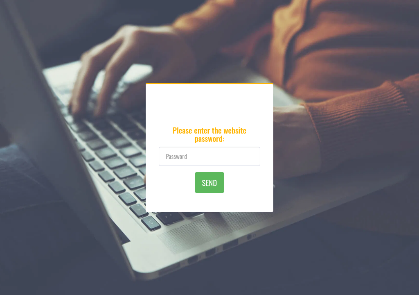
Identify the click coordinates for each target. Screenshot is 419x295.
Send (209, 182)
